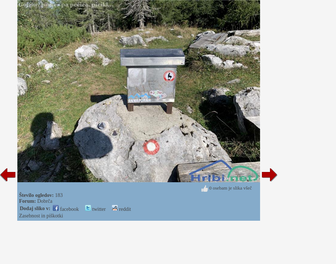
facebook (66, 209)
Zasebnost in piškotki (41, 216)
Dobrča (44, 201)
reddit (121, 209)
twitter (95, 209)
